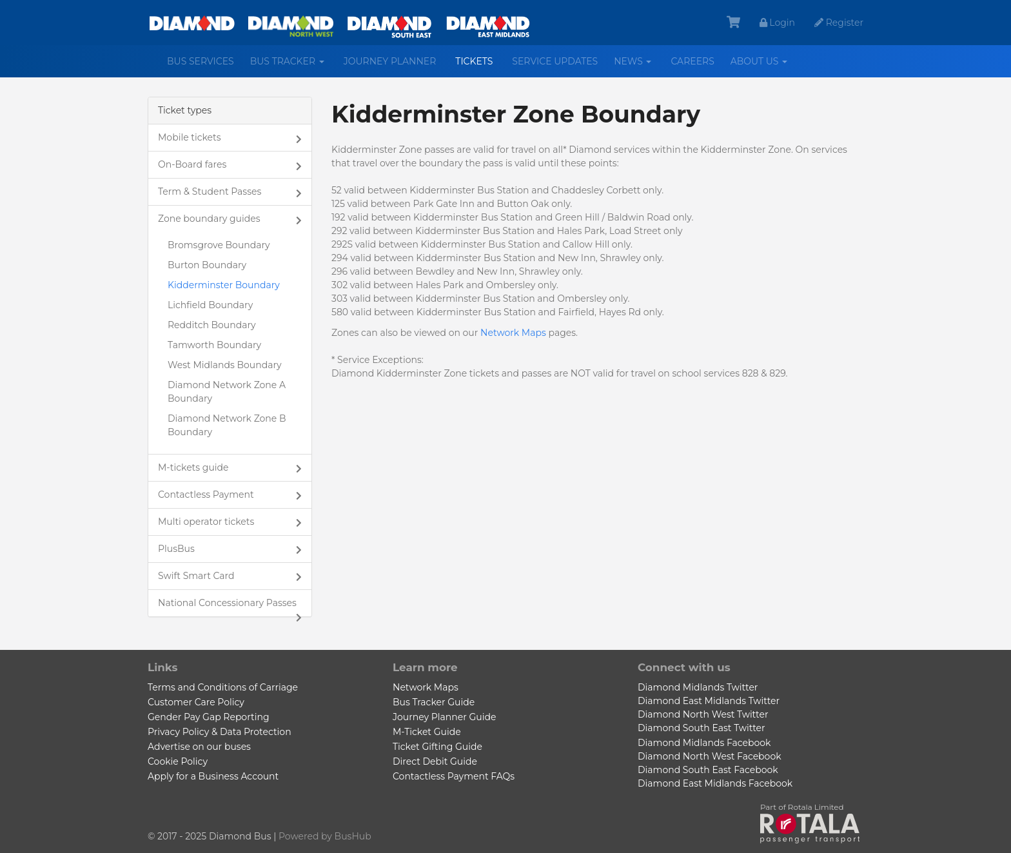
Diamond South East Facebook (708, 770)
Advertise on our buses (199, 746)
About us (764, 66)
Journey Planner (390, 61)
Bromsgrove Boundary (219, 245)
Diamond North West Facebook (709, 756)
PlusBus (176, 548)
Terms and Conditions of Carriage (223, 687)
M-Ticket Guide (427, 732)
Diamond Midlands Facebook (704, 743)
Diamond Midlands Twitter (698, 687)
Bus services (200, 61)
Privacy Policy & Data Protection (219, 732)
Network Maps (513, 332)
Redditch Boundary (212, 325)
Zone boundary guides (209, 218)
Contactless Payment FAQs (454, 776)
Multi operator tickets (206, 521)
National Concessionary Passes (227, 603)
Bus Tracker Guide (434, 702)
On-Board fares (192, 164)
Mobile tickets (189, 137)
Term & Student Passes (209, 191)
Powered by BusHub (325, 836)
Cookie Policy (178, 761)
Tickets (474, 61)
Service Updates (555, 61)
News (637, 66)
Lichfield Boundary (210, 305)
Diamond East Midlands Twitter (709, 701)
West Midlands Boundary (225, 365)
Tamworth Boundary (214, 345)
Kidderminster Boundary (224, 285)
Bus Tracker (292, 66)
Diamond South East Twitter (701, 728)
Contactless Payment (206, 494)
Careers (692, 61)
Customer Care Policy (196, 702)
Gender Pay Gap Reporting (208, 717)
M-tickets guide (193, 467)
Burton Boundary (207, 265)
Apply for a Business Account (213, 776)
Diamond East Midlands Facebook (715, 783)
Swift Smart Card (196, 576)
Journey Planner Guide (444, 717)
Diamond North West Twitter (703, 714)
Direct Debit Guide (435, 761)
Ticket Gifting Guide (437, 746)
